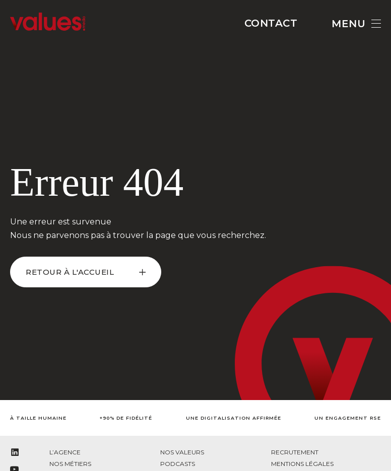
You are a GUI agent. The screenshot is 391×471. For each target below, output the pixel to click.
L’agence (65, 452)
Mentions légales (302, 463)
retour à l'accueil (70, 272)
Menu (356, 24)
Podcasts (177, 463)
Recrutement (294, 452)
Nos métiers (70, 463)
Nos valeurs (182, 452)
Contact (271, 23)
